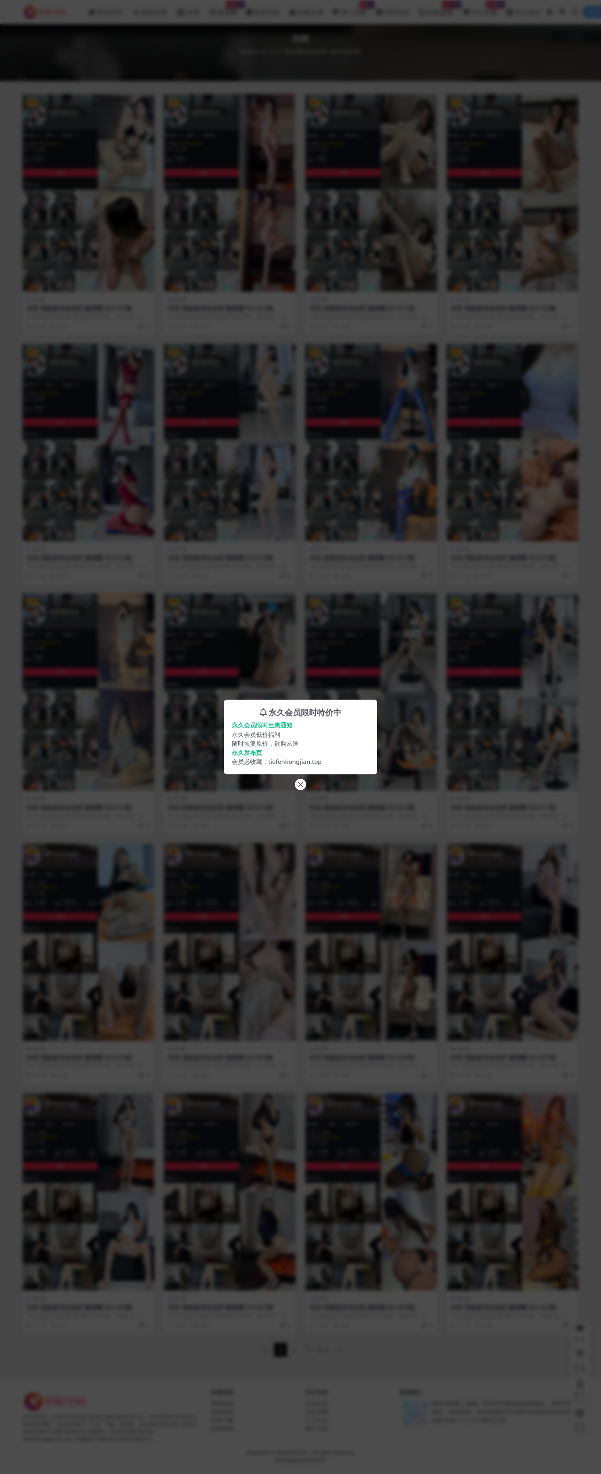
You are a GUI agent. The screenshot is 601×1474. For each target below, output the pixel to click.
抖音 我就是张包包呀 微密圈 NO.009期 (220, 1057)
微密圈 (38, 299)
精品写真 (222, 1411)
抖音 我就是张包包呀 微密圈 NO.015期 (79, 807)
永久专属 (316, 1411)
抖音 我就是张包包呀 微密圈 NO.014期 (220, 807)
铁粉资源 (222, 1428)
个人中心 (316, 1420)
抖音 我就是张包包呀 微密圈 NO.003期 (503, 1307)
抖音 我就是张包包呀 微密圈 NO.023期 (79, 308)
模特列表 (222, 1403)
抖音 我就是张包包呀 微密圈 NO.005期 (220, 1307)
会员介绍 (316, 1403)
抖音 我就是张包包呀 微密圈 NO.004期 (362, 1307)
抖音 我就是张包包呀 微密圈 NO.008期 (362, 1057)
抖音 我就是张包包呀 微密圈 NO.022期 (220, 308)
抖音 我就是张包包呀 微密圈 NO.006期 (79, 1307)
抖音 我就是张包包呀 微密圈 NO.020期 (503, 308)
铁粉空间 (276, 61)
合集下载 (222, 1420)
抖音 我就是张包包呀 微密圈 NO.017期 (362, 558)
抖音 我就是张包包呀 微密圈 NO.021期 (362, 308)
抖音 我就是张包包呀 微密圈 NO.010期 (79, 1057)
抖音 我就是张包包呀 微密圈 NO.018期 (220, 558)
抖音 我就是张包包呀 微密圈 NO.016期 (503, 558)
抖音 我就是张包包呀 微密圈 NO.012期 (362, 807)
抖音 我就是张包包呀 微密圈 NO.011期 (503, 807)
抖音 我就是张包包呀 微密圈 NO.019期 (79, 558)
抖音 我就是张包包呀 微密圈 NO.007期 (503, 1057)
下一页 (316, 1350)
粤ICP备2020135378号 (300, 1460)
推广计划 (316, 1428)
